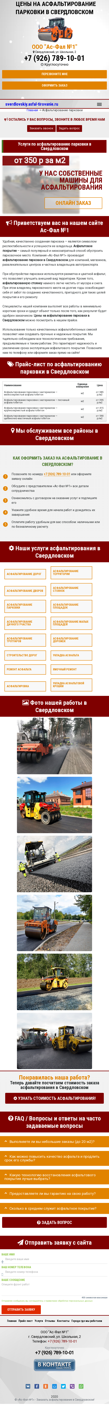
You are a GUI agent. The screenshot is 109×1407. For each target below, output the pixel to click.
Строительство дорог (22, 655)
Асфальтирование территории (66, 573)
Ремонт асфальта (19, 669)
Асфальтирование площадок (66, 606)
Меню (99, 102)
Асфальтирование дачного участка (19, 623)
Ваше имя (8, 1254)
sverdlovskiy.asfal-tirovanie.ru (31, 104)
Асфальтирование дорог (24, 574)
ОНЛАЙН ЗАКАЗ (73, 203)
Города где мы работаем (86, 1320)
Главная (12, 1320)
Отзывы (50, 1320)
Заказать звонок (41, 128)
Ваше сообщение (13, 1280)
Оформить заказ (54, 85)
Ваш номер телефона (16, 1267)
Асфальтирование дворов (25, 591)
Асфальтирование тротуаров (19, 640)
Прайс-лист (25, 1320)
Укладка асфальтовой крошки (68, 685)
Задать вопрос (69, 128)
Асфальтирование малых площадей (70, 623)
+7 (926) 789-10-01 (54, 58)
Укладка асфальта (66, 655)
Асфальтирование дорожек (66, 640)
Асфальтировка (18, 686)
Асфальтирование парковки (19, 606)
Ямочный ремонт (65, 669)
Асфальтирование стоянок (66, 590)
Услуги (39, 1320)
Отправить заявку (21, 1310)
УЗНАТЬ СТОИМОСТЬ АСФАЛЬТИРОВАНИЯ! (54, 1098)
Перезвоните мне (55, 74)
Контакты (63, 1320)
